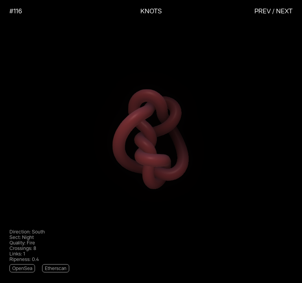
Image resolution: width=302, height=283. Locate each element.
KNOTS (151, 11)
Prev (262, 11)
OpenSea (22, 268)
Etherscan (55, 268)
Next (284, 11)
